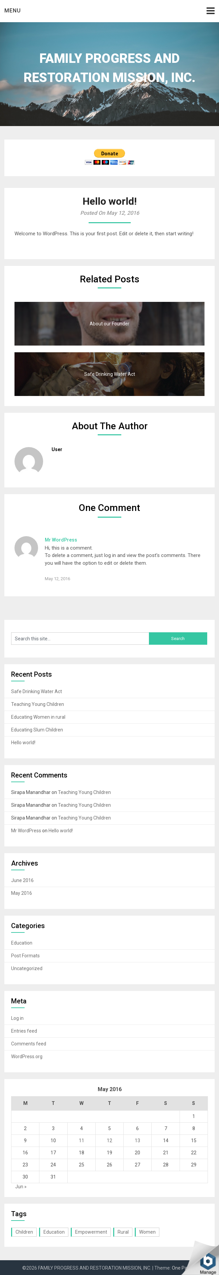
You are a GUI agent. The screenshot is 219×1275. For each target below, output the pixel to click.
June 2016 (22, 880)
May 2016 (21, 893)
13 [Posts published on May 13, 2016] (137, 1140)
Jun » (21, 1186)
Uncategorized (26, 968)
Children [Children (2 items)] (24, 1232)
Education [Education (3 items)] (54, 1232)
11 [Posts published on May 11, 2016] (81, 1140)
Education (21, 943)
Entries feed (24, 1031)
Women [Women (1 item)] (147, 1232)
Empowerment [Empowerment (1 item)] (91, 1232)
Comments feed (28, 1043)
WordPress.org (26, 1056)
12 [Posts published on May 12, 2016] (109, 1140)
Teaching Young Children (37, 704)
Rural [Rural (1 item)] (123, 1232)
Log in (17, 1018)
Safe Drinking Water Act (36, 691)
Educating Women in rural (38, 717)
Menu (12, 10)
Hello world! (23, 742)
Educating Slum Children (37, 729)
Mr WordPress (61, 540)
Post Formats (25, 955)
